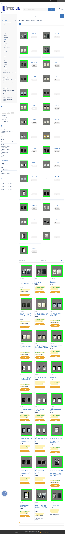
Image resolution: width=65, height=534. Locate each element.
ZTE (5, 29)
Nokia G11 (34, 191)
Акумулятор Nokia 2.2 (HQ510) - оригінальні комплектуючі (39, 472)
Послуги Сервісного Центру (7, 80)
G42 (57, 234)
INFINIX (5, 58)
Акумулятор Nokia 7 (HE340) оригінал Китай (56, 346)
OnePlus (6, 51)
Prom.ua (38, 531)
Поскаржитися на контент (34, 532)
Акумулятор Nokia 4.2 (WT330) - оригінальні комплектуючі (39, 409)
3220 (34, 234)
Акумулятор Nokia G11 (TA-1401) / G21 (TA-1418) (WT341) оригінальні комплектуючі (56, 440)
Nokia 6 (57, 162)
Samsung (6, 24)
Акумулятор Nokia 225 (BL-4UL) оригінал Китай (56, 504)
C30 (57, 205)
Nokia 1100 (57, 191)
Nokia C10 (34, 205)
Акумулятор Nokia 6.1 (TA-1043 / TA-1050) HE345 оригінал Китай (56, 314)
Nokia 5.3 (57, 76)
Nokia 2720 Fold (57, 148)
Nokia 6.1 (34, 90)
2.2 (57, 219)
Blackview (6, 62)
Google (5, 43)
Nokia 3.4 (57, 62)
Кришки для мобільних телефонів (8, 77)
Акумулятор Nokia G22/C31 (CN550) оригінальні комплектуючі (41, 440)
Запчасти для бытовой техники (8, 100)
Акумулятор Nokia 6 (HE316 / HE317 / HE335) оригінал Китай (56, 409)
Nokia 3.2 (34, 48)
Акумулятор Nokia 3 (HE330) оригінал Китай (56, 376)
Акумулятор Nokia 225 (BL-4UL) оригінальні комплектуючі (41, 281)
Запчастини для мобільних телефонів (9, 91)
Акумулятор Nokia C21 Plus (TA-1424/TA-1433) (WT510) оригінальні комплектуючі (26, 440)
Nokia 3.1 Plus (34, 62)
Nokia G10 (57, 119)
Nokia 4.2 (34, 162)
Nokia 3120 (57, 48)
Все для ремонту (6, 93)
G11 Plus (34, 248)
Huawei (5, 26)
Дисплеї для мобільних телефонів (8, 73)
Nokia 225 (57, 33)
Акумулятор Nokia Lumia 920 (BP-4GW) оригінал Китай (41, 376)
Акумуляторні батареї (7, 22)
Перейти (34, 36)
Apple (5, 33)
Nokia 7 (34, 105)
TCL (5, 70)
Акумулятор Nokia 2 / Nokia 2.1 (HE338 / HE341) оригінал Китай (26, 409)
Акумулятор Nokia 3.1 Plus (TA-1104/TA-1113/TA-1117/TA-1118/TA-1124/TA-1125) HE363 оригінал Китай (26, 315)
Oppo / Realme (7, 47)
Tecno (5, 45)
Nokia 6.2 (57, 90)
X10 (34, 219)
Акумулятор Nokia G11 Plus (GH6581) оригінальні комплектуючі (26, 505)
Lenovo (5, 56)
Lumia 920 (34, 133)
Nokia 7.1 (57, 105)
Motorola (6, 37)
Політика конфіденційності (45, 532)
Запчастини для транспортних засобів (7, 96)
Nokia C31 (57, 176)
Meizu (5, 35)
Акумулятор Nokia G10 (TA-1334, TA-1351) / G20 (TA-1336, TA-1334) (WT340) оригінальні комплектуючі (26, 377)
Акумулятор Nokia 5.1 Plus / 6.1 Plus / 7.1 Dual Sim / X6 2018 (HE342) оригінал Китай (41, 346)
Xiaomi (5, 31)
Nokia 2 (34, 148)
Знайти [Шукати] (51, 9)
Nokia (5, 39)
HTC (5, 66)
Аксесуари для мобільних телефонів (8, 87)
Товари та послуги (25, 20)
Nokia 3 (57, 133)
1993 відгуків (53, 0)
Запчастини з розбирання (8, 84)
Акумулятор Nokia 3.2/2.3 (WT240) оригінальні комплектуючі (55, 281)
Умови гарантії (53, 15)
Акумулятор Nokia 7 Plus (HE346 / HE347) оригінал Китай (25, 346)
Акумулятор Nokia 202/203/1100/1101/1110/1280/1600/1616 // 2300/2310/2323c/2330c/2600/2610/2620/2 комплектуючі (26, 282)
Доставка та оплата (41, 15)
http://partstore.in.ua (5, 160)
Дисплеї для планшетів (8, 82)
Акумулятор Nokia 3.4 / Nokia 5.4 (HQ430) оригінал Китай (41, 314)
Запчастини (4, 20)
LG (4, 60)
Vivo (5, 49)
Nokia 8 (34, 119)
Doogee (5, 68)
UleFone (6, 64)
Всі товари (29, 15)
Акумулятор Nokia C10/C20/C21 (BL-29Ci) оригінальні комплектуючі (25, 472)
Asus (5, 54)
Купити (24, 294)
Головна (21, 15)
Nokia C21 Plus (34, 176)
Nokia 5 (34, 76)
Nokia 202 (34, 33)
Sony (5, 41)
